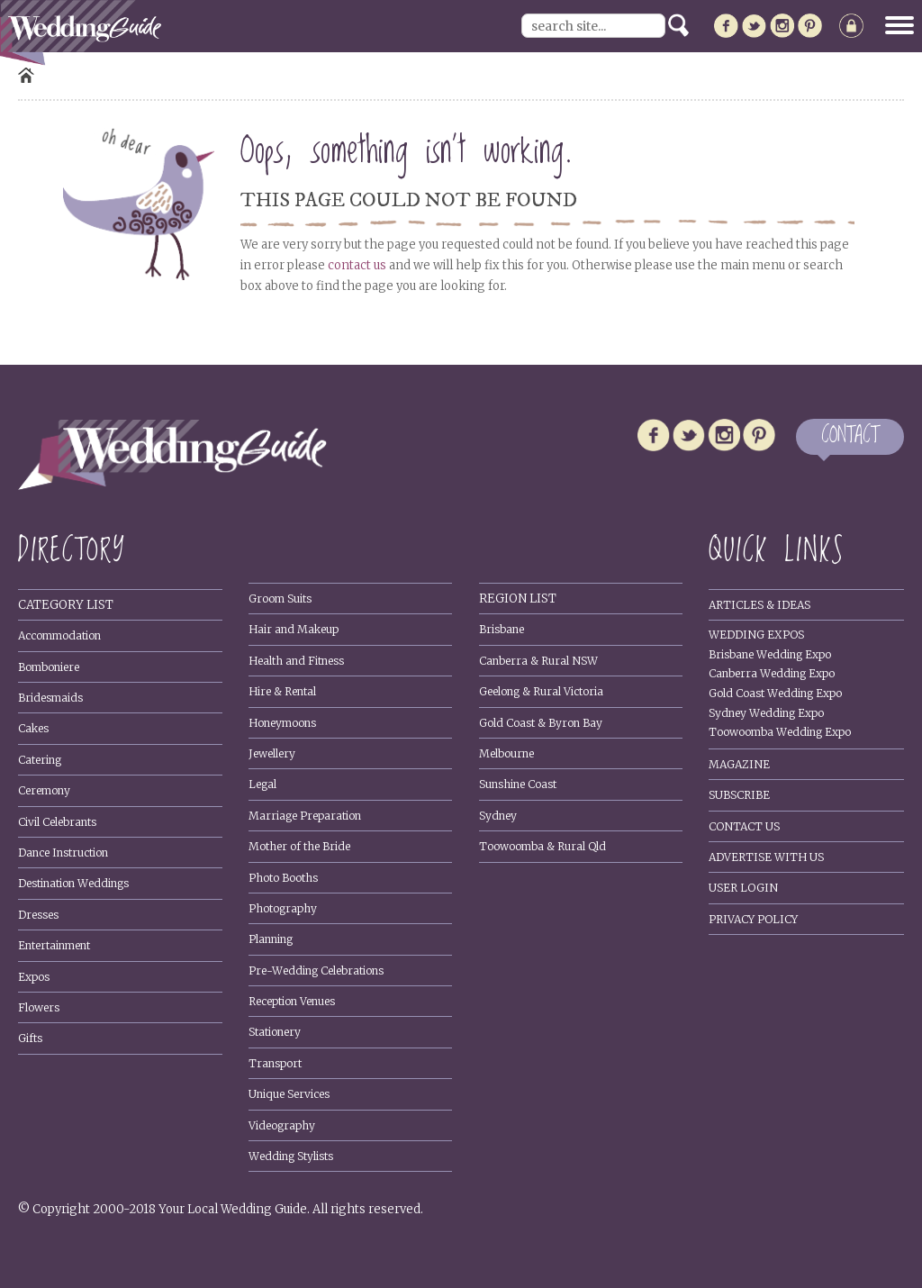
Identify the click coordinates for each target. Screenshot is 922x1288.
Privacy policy (753, 919)
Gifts (30, 1038)
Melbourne (506, 753)
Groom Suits (280, 598)
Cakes (33, 728)
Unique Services (289, 1094)
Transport (275, 1063)
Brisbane (501, 629)
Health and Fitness (296, 660)
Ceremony (44, 790)
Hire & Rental (282, 691)
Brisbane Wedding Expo (770, 654)
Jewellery (272, 753)
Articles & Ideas (759, 605)
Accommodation (59, 635)
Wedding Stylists (291, 1156)
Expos (34, 977)
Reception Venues (292, 1001)
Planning (271, 939)
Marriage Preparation (305, 815)
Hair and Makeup (294, 629)
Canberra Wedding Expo (772, 673)
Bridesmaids (50, 697)
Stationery (275, 1032)
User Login (743, 887)
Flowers (38, 1007)
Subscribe (739, 795)
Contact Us (744, 826)
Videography (282, 1125)
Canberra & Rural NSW (538, 660)
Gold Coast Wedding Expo (775, 693)
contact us (357, 265)
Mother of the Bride (299, 846)
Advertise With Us (766, 857)
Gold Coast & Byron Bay (540, 723)
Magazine (739, 764)
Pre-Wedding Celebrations (316, 970)
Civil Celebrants (57, 822)
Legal (262, 784)
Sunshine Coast (517, 784)
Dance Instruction (63, 852)
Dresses (38, 914)
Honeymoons (282, 723)
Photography (283, 908)
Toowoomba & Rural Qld (542, 846)
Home (26, 75)
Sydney (498, 815)
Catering (39, 759)
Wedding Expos (756, 634)
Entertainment (54, 945)
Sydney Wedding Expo (766, 713)
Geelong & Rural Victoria (541, 691)
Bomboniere (48, 667)
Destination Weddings (73, 883)
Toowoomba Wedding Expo (780, 732)
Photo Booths (283, 877)
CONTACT (850, 436)
